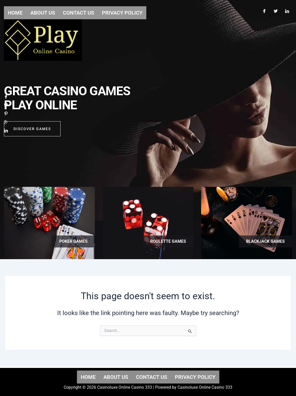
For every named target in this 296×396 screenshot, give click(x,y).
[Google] (6, 123)
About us (115, 377)
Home (88, 377)
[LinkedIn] (287, 10)
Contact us (151, 377)
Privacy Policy (195, 377)
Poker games (73, 241)
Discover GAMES (32, 131)
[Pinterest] (6, 115)
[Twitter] (275, 10)
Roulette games (168, 241)
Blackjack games (265, 241)
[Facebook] (264, 10)
